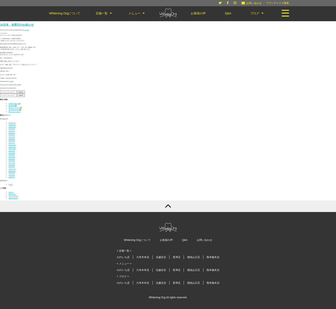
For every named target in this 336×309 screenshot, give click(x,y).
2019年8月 (12, 131)
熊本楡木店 (213, 257)
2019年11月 (12, 124)
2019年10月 (12, 127)
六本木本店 (142, 257)
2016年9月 (12, 173)
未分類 (11, 81)
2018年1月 (12, 143)
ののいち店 (123, 257)
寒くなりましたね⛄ (15, 111)
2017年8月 (12, 153)
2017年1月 (12, 167)
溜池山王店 (193, 257)
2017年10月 (12, 149)
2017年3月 (12, 163)
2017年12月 (12, 145)
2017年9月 (12, 151)
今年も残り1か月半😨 (15, 109)
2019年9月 (12, 129)
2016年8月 (12, 175)
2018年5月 (12, 135)
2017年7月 (12, 155)
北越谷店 (161, 257)
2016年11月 (12, 171)
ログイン (11, 192)
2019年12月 (12, 123)
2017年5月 (12, 159)
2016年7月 (12, 177)
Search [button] (21, 92)
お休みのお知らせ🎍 (15, 103)
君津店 (176, 257)
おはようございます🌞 (15, 107)
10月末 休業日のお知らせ (17, 24)
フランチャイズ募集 (277, 2)
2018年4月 (12, 137)
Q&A (184, 240)
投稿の (12, 194)
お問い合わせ (204, 240)
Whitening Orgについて (137, 240)
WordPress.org (13, 198)
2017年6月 (12, 157)
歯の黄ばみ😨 (13, 105)
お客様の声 (166, 240)
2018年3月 (12, 139)
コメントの (13, 196)
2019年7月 (12, 133)
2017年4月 (12, 161)
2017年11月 (12, 147)
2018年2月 (12, 141)
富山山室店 (26, 30)
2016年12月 (12, 169)
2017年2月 (12, 165)
